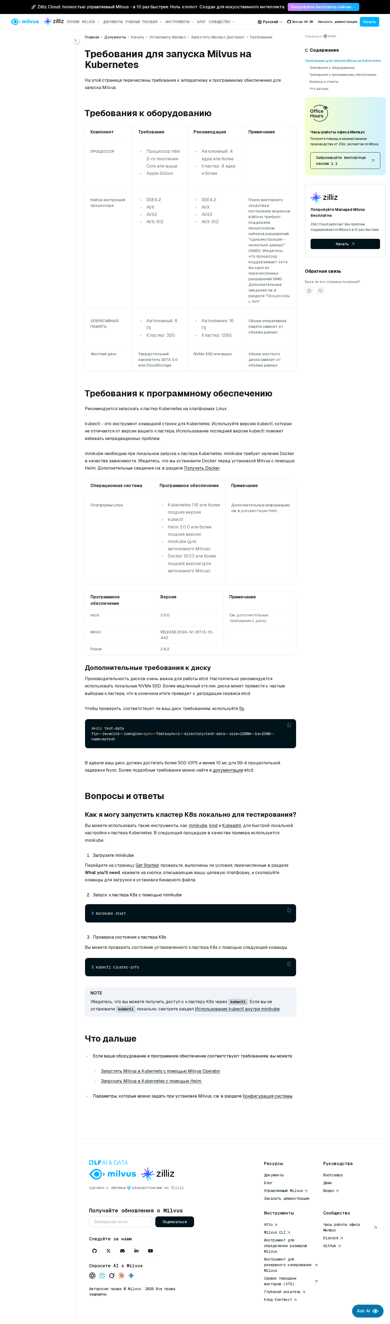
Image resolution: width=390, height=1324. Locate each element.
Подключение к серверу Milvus (43, 191)
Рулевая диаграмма (48, 162)
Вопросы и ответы (324, 82)
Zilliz (177, 1187)
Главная (22, 54)
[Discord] (122, 1250)
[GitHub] (94, 1250)
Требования (40, 142)
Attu (270, 1224)
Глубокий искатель (284, 1291)
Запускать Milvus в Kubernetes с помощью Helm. (151, 1081)
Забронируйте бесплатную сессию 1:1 (345, 160)
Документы (112, 21)
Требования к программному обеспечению (343, 75)
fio (241, 708)
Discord (333, 1238)
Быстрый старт (33, 84)
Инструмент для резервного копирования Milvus (291, 1265)
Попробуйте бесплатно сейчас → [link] (323, 7)
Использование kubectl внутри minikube (237, 1009)
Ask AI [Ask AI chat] (368, 1311)
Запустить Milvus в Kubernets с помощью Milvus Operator (160, 1071)
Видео (331, 1190)
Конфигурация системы (267, 1096)
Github (332, 1245)
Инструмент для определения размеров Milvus (285, 1246)
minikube (198, 825)
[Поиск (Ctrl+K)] (38, 40)
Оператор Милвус (47, 152)
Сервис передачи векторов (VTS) (291, 1281)
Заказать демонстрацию (337, 22)
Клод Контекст (280, 1299)
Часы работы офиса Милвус (350, 1227)
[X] (108, 1250)
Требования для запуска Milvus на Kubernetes (343, 61)
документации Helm (259, 510)
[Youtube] (150, 1250)
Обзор (29, 104)
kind (213, 825)
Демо (327, 1182)
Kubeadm (231, 825)
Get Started (147, 865)
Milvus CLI (277, 1232)
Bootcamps (333, 1175)
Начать (369, 21)
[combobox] (270, 21)
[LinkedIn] (136, 1250)
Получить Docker (202, 468)
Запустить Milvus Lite (45, 113)
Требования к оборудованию (332, 68)
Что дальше (319, 89)
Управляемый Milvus (286, 1190)
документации (228, 770)
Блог (201, 21)
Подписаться (175, 1221)
